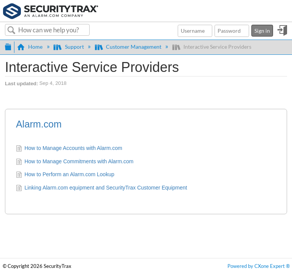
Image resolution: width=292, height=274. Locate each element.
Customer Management (129, 46)
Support (69, 46)
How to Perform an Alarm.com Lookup (65, 175)
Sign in (262, 30)
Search (11, 30)
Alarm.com (39, 124)
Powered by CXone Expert (258, 266)
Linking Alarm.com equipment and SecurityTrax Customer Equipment (101, 188)
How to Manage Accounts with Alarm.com (69, 148)
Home (30, 46)
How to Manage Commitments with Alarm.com (75, 162)
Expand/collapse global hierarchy (8, 46)
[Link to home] (50, 10)
